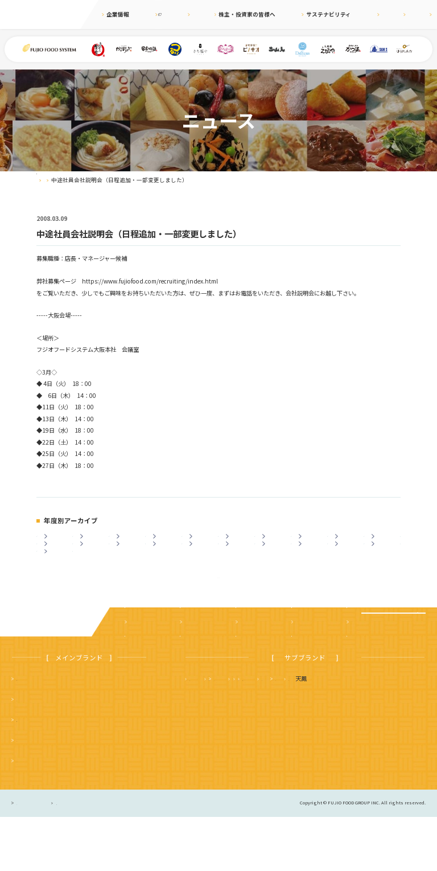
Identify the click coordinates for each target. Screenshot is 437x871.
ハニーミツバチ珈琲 (215, 773)
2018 (311, 541)
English (385, 14)
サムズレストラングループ (291, 753)
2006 (347, 561)
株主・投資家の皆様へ (244, 14)
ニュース (193, 14)
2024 (93, 541)
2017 (347, 541)
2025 (57, 541)
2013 (93, 561)
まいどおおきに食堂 (42, 732)
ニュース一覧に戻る (218, 622)
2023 (129, 541)
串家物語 (28, 753)
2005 (384, 561)
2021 (202, 541)
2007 (311, 561)
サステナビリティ (306, 14)
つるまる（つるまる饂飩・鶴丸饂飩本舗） (71, 773)
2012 (129, 561)
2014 (57, 561)
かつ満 (347, 732)
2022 (165, 541)
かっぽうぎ (31, 794)
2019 (275, 541)
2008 (275, 561)
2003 (57, 581)
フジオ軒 (387, 732)
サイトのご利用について (136, 857)
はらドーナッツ (394, 753)
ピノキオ (28, 814)
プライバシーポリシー (42, 857)
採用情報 (352, 14)
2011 (165, 561)
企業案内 (139, 676)
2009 (238, 561)
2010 (202, 561)
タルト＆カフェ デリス (220, 753)
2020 (238, 541)
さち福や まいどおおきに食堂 (294, 732)
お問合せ (418, 14)
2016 (384, 541)
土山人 (352, 753)
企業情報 (117, 14)
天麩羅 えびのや (212, 732)
